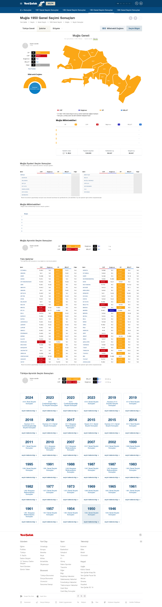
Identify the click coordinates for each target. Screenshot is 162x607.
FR (126, 3)
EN (121, 3)
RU (129, 3)
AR (123, 3)
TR (118, 3)
